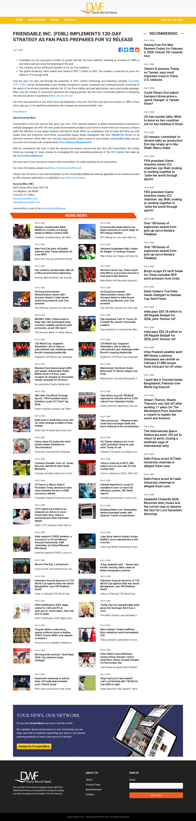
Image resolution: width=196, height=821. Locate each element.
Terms (89, 779)
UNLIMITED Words (121, 134)
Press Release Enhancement (76, 142)
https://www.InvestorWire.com (66, 168)
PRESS (55, 20)
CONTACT (70, 20)
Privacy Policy (93, 784)
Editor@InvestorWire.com (26, 202)
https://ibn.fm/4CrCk (61, 95)
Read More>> (20, 111)
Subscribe (156, 795)
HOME (19, 20)
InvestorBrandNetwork (54, 208)
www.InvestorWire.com (25, 198)
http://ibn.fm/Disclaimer (73, 177)
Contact (90, 794)
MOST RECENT (36, 20)
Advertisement (94, 789)
